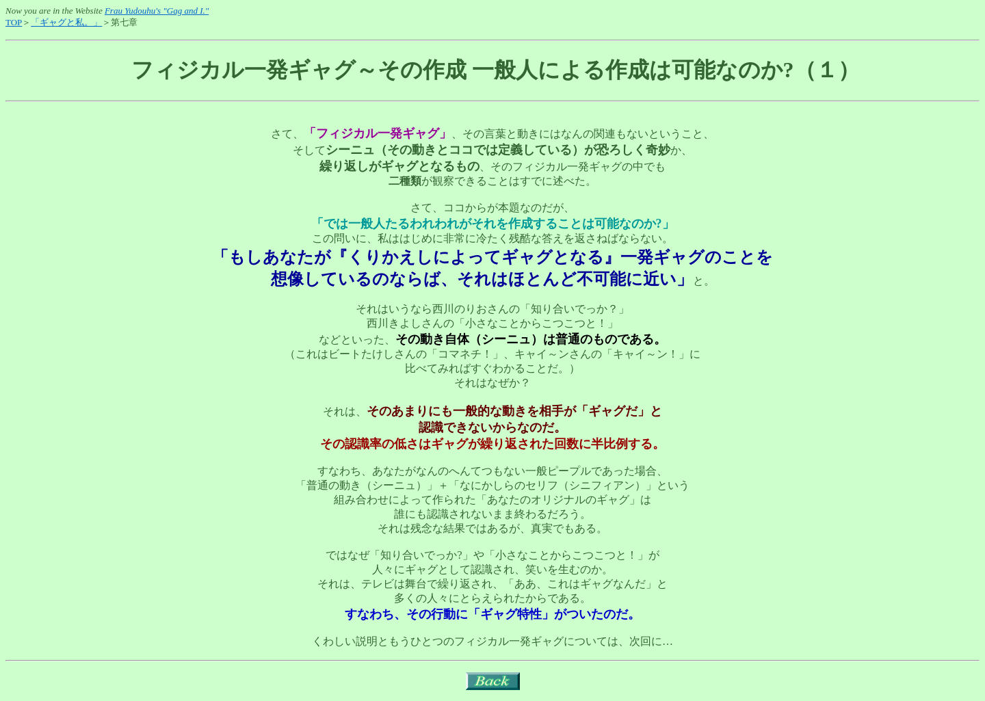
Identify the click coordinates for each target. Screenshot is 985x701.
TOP (13, 22)
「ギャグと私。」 (66, 22)
